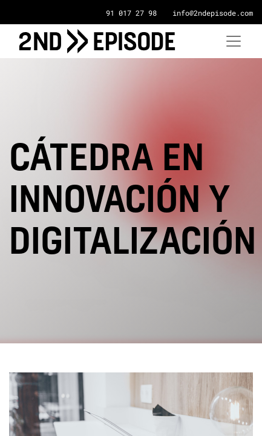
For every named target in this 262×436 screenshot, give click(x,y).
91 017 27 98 (131, 13)
